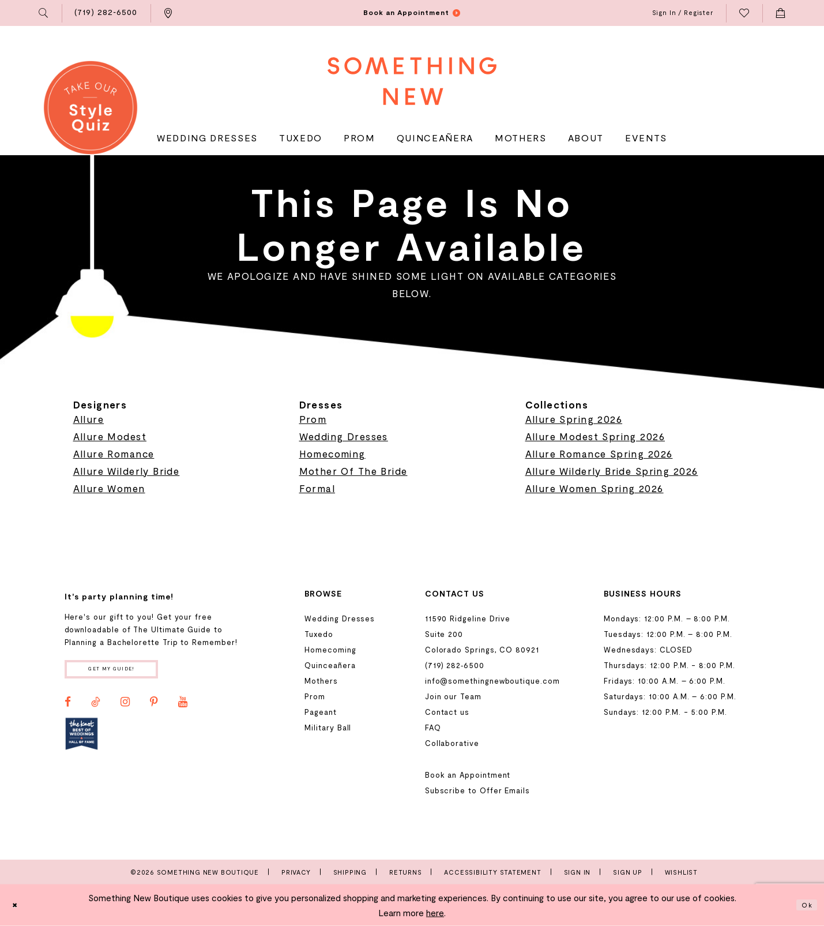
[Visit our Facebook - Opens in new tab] (68, 707)
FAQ (433, 727)
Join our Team (453, 696)
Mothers (321, 680)
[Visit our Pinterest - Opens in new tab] (154, 707)
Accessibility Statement (492, 872)
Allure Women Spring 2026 (594, 488)
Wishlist (681, 872)
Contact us (447, 712)
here (435, 913)
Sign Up (627, 872)
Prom (313, 419)
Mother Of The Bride (353, 471)
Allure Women (109, 488)
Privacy (296, 872)
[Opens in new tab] (82, 739)
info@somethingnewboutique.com (492, 680)
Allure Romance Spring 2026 (599, 453)
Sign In (577, 872)
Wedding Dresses (343, 436)
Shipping (350, 872)
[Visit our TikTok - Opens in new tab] (95, 707)
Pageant (320, 712)
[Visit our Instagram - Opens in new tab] (125, 707)
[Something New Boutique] (412, 81)
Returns (405, 872)
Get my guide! (128, 672)
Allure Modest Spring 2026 (595, 436)
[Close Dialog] (18, 905)
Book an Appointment (468, 774)
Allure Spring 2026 (574, 419)
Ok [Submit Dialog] (804, 904)
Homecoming (332, 453)
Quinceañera (329, 665)
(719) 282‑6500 (454, 665)
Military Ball (327, 727)
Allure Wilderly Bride (126, 471)
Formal (317, 488)
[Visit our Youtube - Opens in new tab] (182, 707)
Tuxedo (318, 634)
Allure (88, 419)
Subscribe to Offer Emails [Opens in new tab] (477, 790)
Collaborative (452, 743)
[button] (43, 13)
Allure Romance (114, 453)
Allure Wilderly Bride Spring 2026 (611, 471)
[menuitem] (43, 13)
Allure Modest (109, 436)
